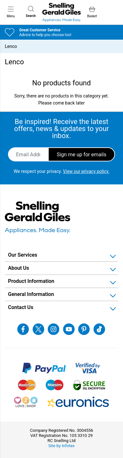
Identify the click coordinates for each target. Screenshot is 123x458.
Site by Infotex (61, 445)
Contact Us (20, 307)
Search (31, 12)
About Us (18, 268)
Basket (92, 12)
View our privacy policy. (86, 171)
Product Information (31, 281)
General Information (31, 294)
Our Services (22, 255)
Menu (11, 12)
